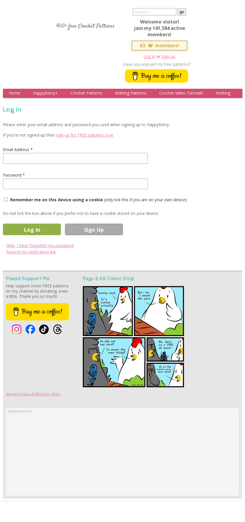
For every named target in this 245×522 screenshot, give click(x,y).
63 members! (159, 45)
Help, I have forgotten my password (40, 245)
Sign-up (168, 56)
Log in (149, 56)
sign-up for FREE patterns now (84, 135)
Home (14, 93)
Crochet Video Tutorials (181, 93)
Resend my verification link (31, 252)
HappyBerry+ (45, 93)
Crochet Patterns (86, 93)
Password (12, 175)
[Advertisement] (122, 455)
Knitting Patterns (130, 93)
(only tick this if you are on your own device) (98, 199)
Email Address (16, 149)
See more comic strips (33, 394)
